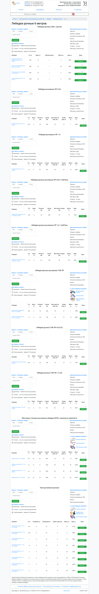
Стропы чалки (79, 295)
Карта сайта (67, 590)
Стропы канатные (81, 439)
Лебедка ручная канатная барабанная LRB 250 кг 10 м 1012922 (17, 60)
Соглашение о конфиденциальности (71, 586)
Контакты (59, 9)
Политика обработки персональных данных (29, 586)
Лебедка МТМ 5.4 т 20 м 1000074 (18, 477)
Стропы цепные (80, 443)
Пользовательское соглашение (51, 586)
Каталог (21, 9)
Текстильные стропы (81, 447)
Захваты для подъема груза (80, 513)
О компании (77, 9)
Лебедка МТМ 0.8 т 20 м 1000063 (18, 458)
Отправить (15, 40)
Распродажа (40, 9)
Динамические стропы (80, 291)
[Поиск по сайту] (73, 14)
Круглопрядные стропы (80, 299)
